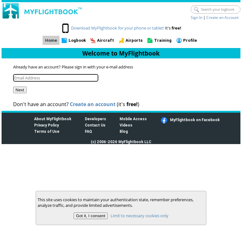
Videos (126, 125)
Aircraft (105, 40)
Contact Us (95, 125)
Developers (95, 118)
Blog (124, 131)
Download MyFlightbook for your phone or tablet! (117, 28)
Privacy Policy (46, 125)
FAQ (88, 131)
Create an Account (222, 17)
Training (163, 40)
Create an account (93, 104)
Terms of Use (46, 131)
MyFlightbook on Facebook (195, 119)
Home (51, 40)
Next (20, 90)
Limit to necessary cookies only (139, 215)
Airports (134, 40)
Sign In (196, 17)
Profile (190, 40)
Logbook (77, 40)
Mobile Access (133, 118)
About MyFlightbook (52, 118)
